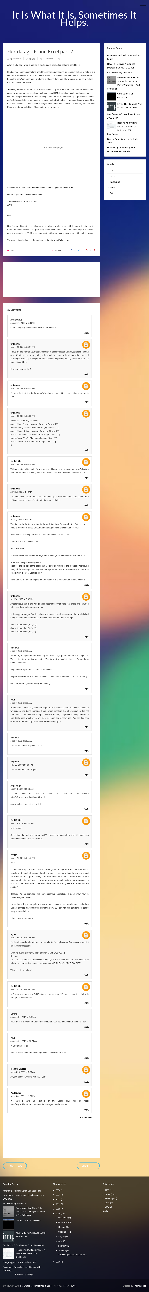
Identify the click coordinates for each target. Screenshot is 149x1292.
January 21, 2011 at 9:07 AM (23, 1017)
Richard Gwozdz (18, 1069)
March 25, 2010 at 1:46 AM (22, 858)
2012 (58, 1199)
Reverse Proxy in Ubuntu (120, 72)
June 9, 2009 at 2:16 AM (21, 703)
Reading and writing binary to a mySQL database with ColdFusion (30, 1253)
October (62, 1227)
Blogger (30, 1274)
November (63, 1222)
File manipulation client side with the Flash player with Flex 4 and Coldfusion (30, 1211)
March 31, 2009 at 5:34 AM (22, 388)
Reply (86, 332)
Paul (12, 700)
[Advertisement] (126, 1234)
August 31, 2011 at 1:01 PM (23, 1096)
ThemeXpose (140, 1285)
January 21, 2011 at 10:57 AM (23, 1041)
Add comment (86, 1117)
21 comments (48, 59)
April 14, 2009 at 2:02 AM (21, 599)
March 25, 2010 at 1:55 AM (22, 937)
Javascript (115, 181)
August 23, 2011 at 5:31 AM (22, 1072)
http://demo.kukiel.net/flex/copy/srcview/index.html (51, 187)
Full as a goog (64, 240)
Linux (112, 187)
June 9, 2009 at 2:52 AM (21, 741)
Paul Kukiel (17, 59)
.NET (112, 170)
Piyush (13, 855)
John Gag (11, 89)
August (61, 1236)
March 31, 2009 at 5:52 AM (22, 416)
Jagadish (14, 761)
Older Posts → (88, 1166)
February (62, 1246)
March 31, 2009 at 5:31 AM (22, 347)
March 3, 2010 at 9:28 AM (21, 789)
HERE (77, 65)
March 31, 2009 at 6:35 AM (22, 464)
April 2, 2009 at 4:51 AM (21, 519)
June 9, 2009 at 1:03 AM (21, 651)
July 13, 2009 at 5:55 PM (21, 765)
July (60, 1241)
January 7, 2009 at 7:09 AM (22, 323)
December (63, 1218)
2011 (58, 1204)
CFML (113, 176)
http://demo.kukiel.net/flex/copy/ (28, 194)
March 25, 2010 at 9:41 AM (22, 989)
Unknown (15, 344)
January (62, 1251)
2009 (58, 1213)
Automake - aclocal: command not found (22, 1191)
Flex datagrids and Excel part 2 (72, 1254)
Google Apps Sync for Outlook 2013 (19, 1262)
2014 (58, 1190)
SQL (112, 193)
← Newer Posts (15, 1166)
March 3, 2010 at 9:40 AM (21, 823)
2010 (58, 1209)
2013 (58, 1195)
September (63, 1232)
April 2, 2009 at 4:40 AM (21, 492)
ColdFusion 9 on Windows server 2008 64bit (23, 1245)
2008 (58, 1262)
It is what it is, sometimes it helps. (74, 18)
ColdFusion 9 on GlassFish (28, 1220)
